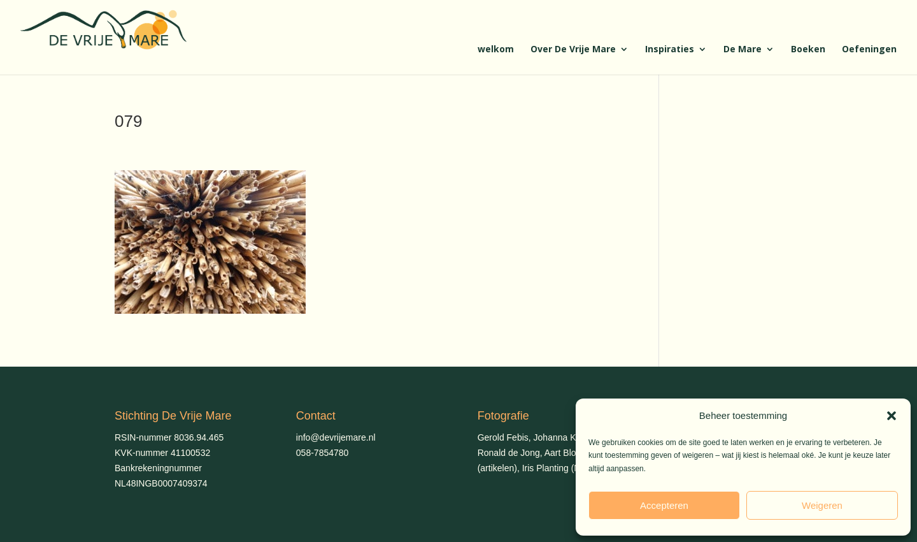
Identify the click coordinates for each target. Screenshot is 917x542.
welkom (496, 50)
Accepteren (664, 505)
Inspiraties (669, 50)
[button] (891, 415)
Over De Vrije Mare (573, 50)
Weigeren (822, 505)
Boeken (808, 50)
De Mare (742, 50)
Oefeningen (869, 50)
